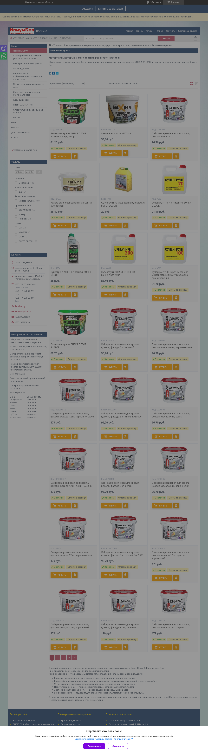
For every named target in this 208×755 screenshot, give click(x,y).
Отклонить (118, 746)
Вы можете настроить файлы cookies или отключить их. (103, 739)
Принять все (94, 746)
